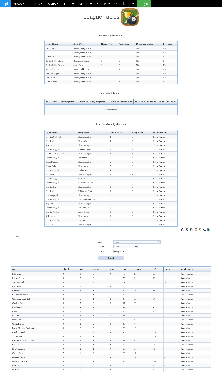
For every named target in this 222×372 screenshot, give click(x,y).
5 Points (15, 315)
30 (124, 336)
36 (135, 282)
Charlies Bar (83, 141)
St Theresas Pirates (53, 145)
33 (135, 299)
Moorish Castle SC (53, 137)
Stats (53, 4)
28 (154, 290)
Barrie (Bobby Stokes (82, 48)
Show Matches (187, 274)
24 (135, 278)
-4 (154, 315)
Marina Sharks (18, 278)
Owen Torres (51, 48)
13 (165, 290)
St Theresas (82, 170)
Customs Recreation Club (23, 340)
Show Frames (159, 137)
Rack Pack (16, 286)
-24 (154, 340)
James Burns (78, 65)
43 (135, 320)
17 (135, 274)
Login (144, 4)
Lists (69, 4)
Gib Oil (15, 345)
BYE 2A (16, 365)
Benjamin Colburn (81, 61)
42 (124, 307)
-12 (154, 353)
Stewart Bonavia (52, 82)
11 (165, 295)
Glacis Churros (18, 357)
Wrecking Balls (84, 149)
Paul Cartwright (52, 73)
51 (135, 357)
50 (135, 336)
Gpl (5, 4)
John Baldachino (52, 69)
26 (135, 290)
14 (165, 278)
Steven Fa (50, 57)
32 (154, 278)
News (19, 4)
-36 (154, 361)
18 (165, 274)
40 (124, 311)
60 (135, 332)
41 (135, 353)
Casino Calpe (51, 166)
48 (124, 295)
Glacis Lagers (18, 324)
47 (124, 299)
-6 (154, 320)
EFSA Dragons (52, 162)
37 (124, 320)
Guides (103, 4)
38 (135, 307)
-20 (154, 332)
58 (135, 361)
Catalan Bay (17, 307)
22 (124, 361)
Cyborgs (15, 311)
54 (124, 282)
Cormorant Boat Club (55, 153)
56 (154, 274)
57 (135, 340)
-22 (154, 357)
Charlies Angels (84, 137)
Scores (85, 4)
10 (165, 303)
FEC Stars (50, 174)
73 (124, 274)
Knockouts (125, 4)
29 (124, 353)
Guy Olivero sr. (52, 77)
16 (154, 295)
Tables (36, 4)
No (137, 48)
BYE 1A (81, 178)
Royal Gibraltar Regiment (23, 328)
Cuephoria (16, 290)
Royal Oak (82, 158)
